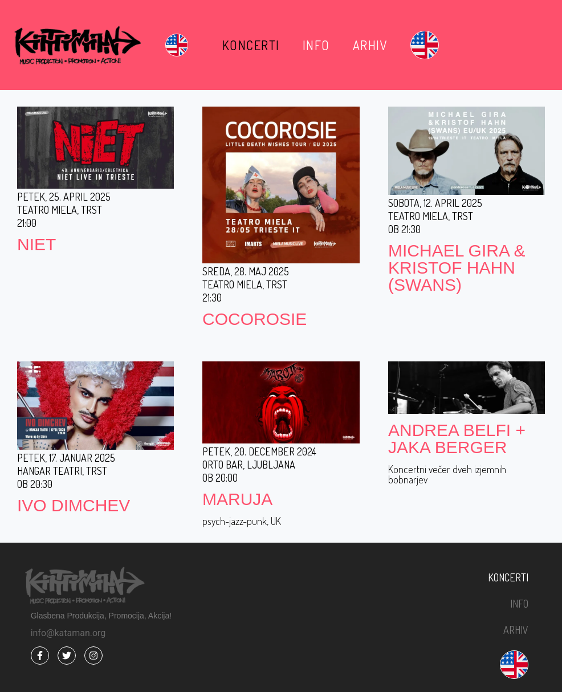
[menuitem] (176, 45)
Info (316, 45)
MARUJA (237, 499)
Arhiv (370, 45)
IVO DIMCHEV (73, 505)
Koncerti (251, 45)
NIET (36, 244)
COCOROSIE (254, 319)
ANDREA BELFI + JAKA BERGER (457, 439)
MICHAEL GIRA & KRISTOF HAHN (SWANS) (457, 267)
